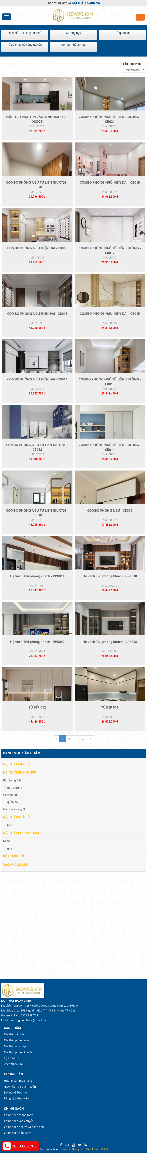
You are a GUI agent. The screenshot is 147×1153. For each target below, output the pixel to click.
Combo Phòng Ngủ (73, 44)
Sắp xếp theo (132, 64)
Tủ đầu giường (12, 788)
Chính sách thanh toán (18, 1115)
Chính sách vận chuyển (18, 1121)
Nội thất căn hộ (16, 764)
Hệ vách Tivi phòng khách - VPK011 (37, 576)
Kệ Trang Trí (13, 856)
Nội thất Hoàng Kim (73, 1149)
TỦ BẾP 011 (109, 707)
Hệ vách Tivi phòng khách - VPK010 (110, 576)
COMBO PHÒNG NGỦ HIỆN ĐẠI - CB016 (37, 313)
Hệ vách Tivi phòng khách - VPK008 (110, 642)
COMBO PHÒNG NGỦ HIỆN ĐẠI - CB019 (110, 182)
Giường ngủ (73, 33)
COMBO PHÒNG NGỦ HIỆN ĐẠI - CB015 (110, 313)
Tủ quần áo (122, 33)
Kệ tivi (7, 841)
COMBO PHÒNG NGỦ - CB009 (109, 510)
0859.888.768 (24, 1146)
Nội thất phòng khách (21, 833)
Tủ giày (7, 848)
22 (83, 739)
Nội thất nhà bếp (17, 817)
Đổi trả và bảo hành (16, 1092)
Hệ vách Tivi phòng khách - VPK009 (37, 642)
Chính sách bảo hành (17, 1133)
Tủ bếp (7, 825)
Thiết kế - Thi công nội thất (25, 33)
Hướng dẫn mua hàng (18, 1080)
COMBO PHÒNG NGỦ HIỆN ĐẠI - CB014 (37, 379)
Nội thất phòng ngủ (19, 772)
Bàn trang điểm (13, 780)
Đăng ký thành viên (16, 1098)
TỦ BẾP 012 (37, 707)
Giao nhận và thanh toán (20, 1086)
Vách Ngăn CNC (15, 865)
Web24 (104, 1149)
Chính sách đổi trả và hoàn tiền (24, 1127)
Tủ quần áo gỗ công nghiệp (24, 44)
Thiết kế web (93, 1149)
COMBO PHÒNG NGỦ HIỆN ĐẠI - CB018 (37, 248)
